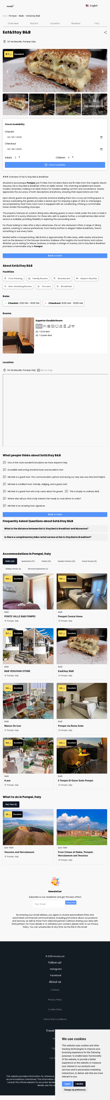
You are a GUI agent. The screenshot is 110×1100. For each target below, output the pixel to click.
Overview (13, 23)
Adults (8, 158)
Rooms (34, 23)
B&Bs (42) (9, 562)
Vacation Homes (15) (66, 562)
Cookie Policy (55, 1010)
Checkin (9, 131)
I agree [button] (67, 1084)
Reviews (75, 23)
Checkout (10, 144)
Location (55, 23)
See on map (44, 371)
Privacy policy (55, 1000)
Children (60, 158)
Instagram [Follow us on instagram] (56, 970)
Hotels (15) (46, 562)
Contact (55, 990)
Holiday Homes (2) (13, 570)
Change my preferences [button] (75, 1090)
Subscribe (71, 903)
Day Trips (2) (11, 805)
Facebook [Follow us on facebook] (55, 976)
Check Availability (55, 166)
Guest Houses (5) (89, 562)
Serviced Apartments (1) (38, 570)
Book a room (55, 256)
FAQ (96, 23)
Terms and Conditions (55, 1020)
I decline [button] (79, 1084)
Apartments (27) (28, 562)
